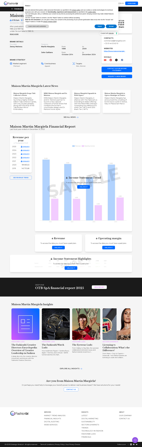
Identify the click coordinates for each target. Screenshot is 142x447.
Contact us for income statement (117, 69)
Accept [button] (111, 26)
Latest (84, 416)
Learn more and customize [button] (37, 26)
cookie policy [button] (92, 12)
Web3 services (50, 425)
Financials (86, 437)
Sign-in (121, 3)
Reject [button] (100, 26)
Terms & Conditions (47, 444)
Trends (84, 428)
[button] (135, 440)
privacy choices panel (50, 21)
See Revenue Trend (20, 178)
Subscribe (132, 3)
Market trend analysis (54, 416)
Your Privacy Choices (73, 444)
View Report (99, 287)
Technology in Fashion (92, 431)
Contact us (71, 389)
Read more (14, 34)
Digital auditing (51, 422)
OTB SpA (15, 20)
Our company (125, 416)
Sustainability (88, 422)
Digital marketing (89, 419)
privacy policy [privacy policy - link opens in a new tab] (76, 10)
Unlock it (26, 147)
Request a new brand (117, 76)
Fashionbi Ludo (88, 434)
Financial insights (52, 419)
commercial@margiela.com (115, 41)
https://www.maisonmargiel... (114, 51)
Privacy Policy (59, 444)
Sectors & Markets (90, 425)
